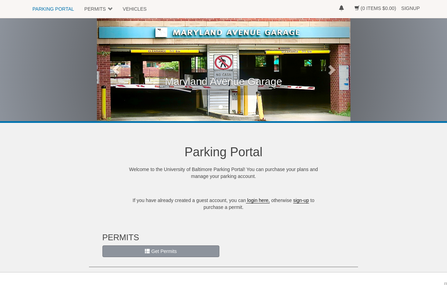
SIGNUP (410, 8)
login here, (258, 200)
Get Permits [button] (161, 251)
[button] (116, 69)
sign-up (301, 200)
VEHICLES (135, 9)
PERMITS (95, 9)
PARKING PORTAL (53, 9)
